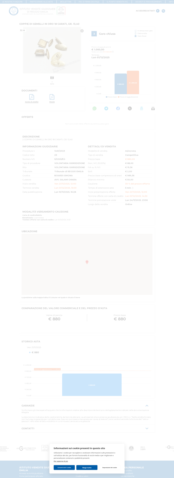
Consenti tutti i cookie (64, 467)
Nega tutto (86, 467)
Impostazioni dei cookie (109, 467)
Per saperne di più (61, 461)
